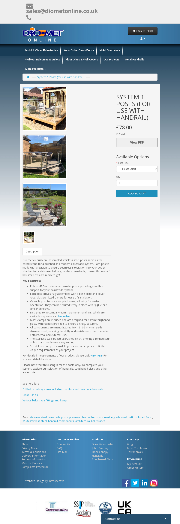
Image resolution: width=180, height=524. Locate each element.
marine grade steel (115, 417)
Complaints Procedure (35, 467)
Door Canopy (100, 452)
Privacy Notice (30, 448)
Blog (130, 444)
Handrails (97, 455)
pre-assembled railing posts (86, 417)
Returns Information (34, 459)
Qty (118, 177)
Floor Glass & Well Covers (82, 59)
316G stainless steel (34, 421)
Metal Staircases (110, 50)
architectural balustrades (90, 421)
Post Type (123, 162)
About (25, 444)
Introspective (56, 481)
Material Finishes (32, 463)
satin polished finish (140, 417)
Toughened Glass (102, 459)
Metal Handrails (134, 59)
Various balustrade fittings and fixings (45, 400)
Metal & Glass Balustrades (41, 50)
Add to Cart (137, 193)
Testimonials (135, 452)
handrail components (61, 421)
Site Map (62, 452)
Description (32, 251)
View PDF (137, 142)
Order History (135, 467)
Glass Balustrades (103, 444)
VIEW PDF (96, 355)
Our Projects (111, 59)
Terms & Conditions (34, 452)
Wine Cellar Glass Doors (79, 50)
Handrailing (64, 316)
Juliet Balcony (100, 448)
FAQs (60, 448)
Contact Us (63, 444)
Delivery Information (34, 455)
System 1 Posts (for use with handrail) (60, 77)
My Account (134, 464)
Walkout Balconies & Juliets (42, 59)
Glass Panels (30, 395)
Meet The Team (137, 448)
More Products (35, 68)
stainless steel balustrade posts (49, 417)
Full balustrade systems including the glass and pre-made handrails (62, 389)
